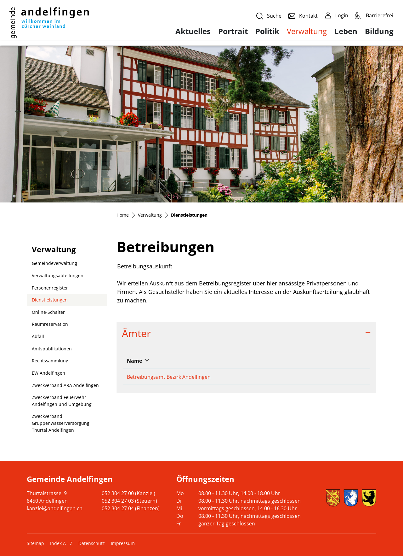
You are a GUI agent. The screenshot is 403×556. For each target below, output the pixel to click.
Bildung (379, 31)
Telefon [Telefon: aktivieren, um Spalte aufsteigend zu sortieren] (235, 360)
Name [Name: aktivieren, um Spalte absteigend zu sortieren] (134, 360)
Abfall (38, 336)
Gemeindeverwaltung (54, 263)
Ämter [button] (136, 333)
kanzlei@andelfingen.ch (54, 508)
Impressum (123, 543)
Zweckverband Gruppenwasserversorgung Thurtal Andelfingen (60, 423)
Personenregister (50, 288)
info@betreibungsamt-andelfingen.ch (313, 376)
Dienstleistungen (49, 301)
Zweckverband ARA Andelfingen (65, 385)
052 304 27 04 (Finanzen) (131, 508)
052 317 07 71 (242, 376)
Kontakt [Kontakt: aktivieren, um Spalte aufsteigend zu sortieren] (279, 360)
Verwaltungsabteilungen (57, 275)
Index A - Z (61, 543)
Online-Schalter (48, 312)
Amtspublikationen (52, 349)
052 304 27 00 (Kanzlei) (128, 493)
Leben (345, 31)
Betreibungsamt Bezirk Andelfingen (169, 376)
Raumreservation (50, 324)
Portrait (233, 31)
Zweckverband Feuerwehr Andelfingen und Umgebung (62, 400)
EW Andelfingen (48, 373)
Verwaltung (307, 31)
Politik (267, 31)
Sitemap (35, 543)
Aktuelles (193, 31)
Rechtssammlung (50, 361)
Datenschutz (91, 543)
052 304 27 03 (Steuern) (129, 500)
